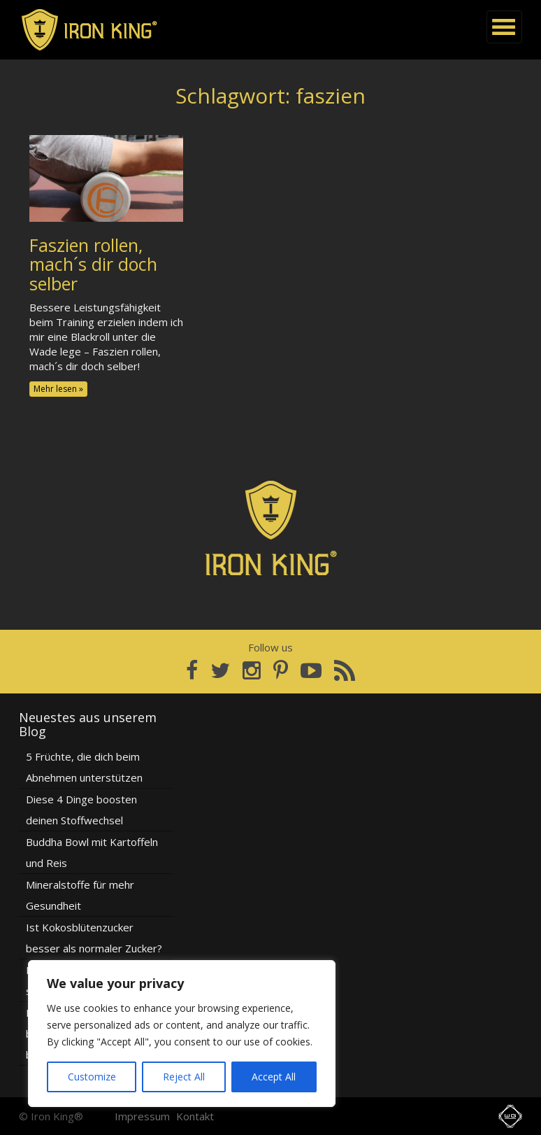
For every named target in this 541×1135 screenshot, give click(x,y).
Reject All (184, 1076)
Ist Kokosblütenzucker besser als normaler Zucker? (94, 937)
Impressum (142, 1116)
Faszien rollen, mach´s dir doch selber (93, 264)
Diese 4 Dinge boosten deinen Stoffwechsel (81, 809)
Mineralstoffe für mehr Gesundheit (80, 894)
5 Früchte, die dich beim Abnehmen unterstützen (84, 766)
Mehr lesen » (58, 389)
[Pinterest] (280, 670)
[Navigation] (504, 26)
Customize (92, 1076)
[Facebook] (192, 670)
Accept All (274, 1076)
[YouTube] (311, 670)
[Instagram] (251, 670)
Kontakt (195, 1116)
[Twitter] (220, 670)
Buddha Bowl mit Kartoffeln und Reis (92, 852)
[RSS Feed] (344, 670)
